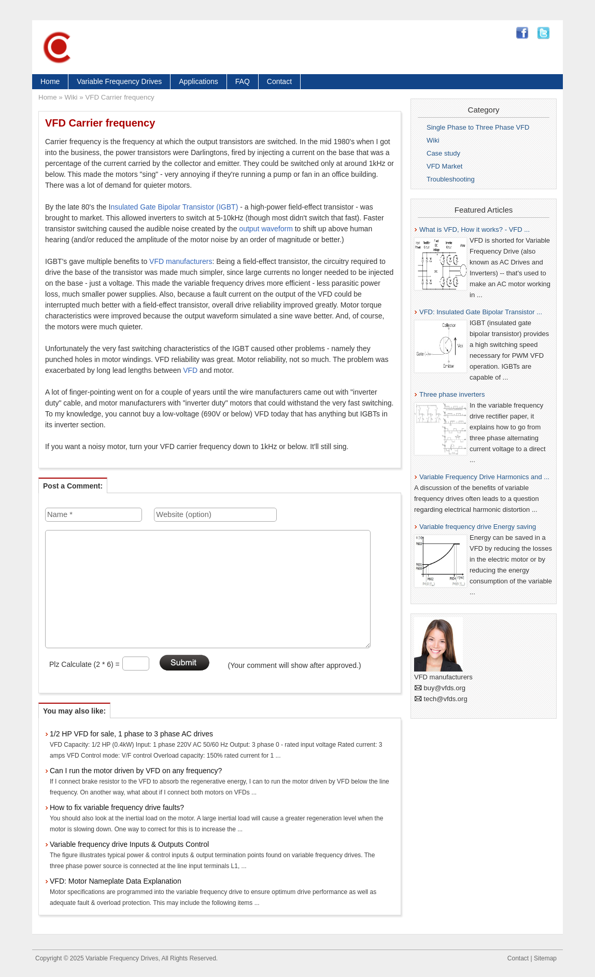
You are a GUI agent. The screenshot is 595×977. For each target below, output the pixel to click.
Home (50, 81)
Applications (198, 81)
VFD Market (444, 166)
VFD (190, 370)
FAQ (242, 81)
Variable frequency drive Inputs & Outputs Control (129, 844)
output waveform (266, 229)
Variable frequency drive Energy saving (477, 527)
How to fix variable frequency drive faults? (117, 807)
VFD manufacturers (180, 261)
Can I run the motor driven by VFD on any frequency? (136, 770)
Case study (443, 153)
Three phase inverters (452, 394)
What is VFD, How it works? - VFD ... (474, 229)
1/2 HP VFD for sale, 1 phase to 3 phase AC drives (131, 734)
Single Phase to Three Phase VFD (478, 127)
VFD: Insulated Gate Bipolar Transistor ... (480, 312)
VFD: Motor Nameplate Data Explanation (115, 881)
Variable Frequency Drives (119, 81)
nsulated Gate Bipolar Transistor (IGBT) (174, 207)
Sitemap (545, 958)
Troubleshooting (451, 179)
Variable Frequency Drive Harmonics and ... (484, 477)
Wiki (70, 97)
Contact (279, 81)
